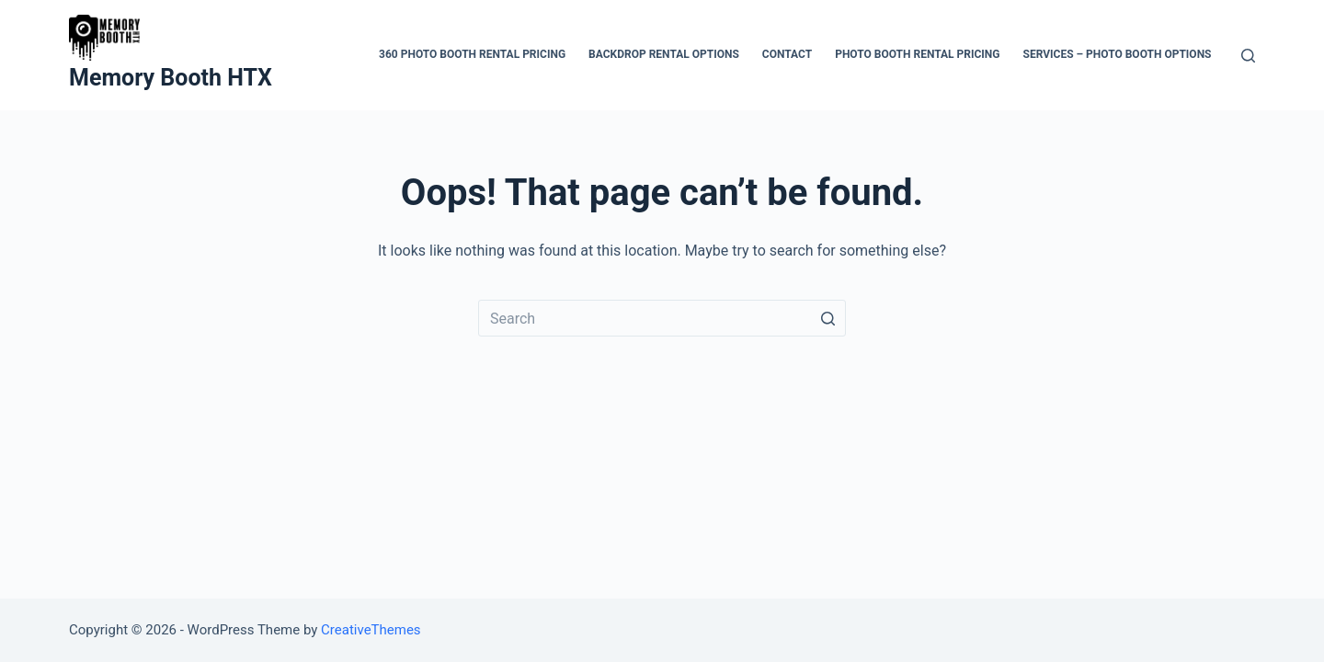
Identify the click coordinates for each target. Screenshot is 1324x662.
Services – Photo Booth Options (1117, 54)
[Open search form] (1248, 56)
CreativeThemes (371, 630)
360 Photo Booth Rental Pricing (472, 54)
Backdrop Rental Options (663, 54)
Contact (787, 54)
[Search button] (827, 318)
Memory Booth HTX (170, 77)
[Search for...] (662, 318)
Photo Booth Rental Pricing (917, 54)
